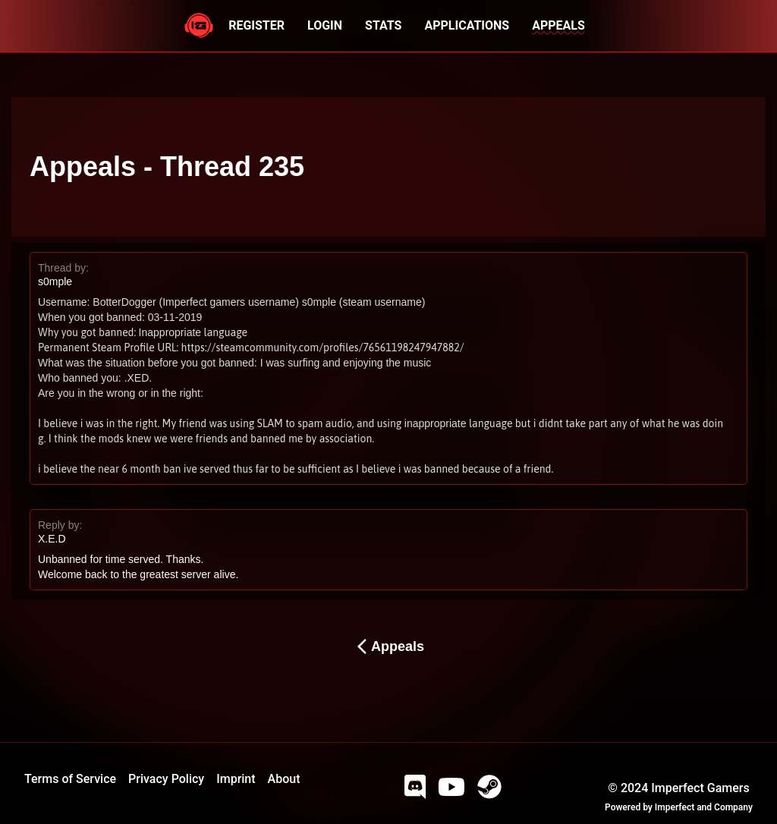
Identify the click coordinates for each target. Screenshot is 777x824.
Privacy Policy (166, 779)
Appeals (388, 646)
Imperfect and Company (704, 807)
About (284, 779)
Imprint (235, 779)
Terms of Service (70, 779)
